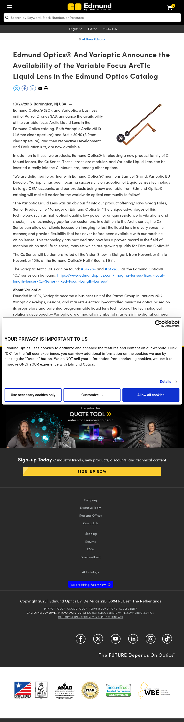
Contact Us (110, 29)
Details (165, 381)
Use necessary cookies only (33, 395)
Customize (92, 395)
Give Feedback (90, 557)
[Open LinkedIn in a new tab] (133, 640)
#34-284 (88, 268)
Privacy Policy (54, 608)
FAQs (90, 549)
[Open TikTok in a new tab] (167, 640)
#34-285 (112, 268)
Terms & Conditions (103, 608)
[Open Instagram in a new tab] (150, 640)
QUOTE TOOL (87, 414)
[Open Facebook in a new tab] (80, 640)
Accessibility (128, 608)
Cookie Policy (77, 608)
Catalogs (90, 572)
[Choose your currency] (93, 29)
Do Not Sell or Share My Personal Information (120, 612)
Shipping (91, 533)
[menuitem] (10, 6)
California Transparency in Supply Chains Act (90, 617)
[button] (46, 88)
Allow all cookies (150, 395)
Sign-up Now (92, 471)
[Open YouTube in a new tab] (115, 640)
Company (90, 500)
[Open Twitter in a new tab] (98, 640)
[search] (92, 17)
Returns (90, 541)
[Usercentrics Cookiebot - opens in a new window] (158, 323)
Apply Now (88, 584)
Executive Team (90, 507)
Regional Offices (90, 515)
